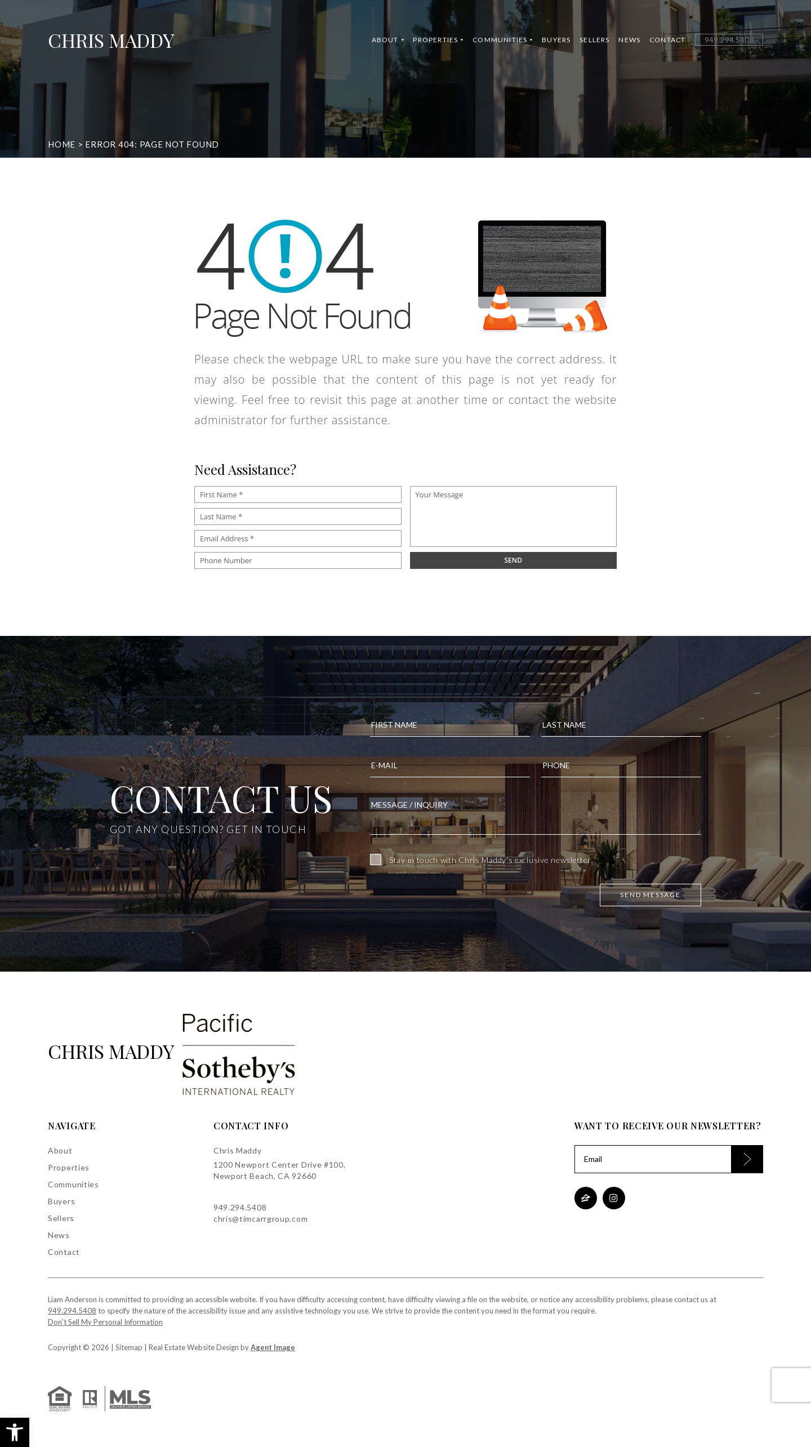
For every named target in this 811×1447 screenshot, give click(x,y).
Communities (503, 41)
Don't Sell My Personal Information (105, 1321)
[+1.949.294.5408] (729, 40)
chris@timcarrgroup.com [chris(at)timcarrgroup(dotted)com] (260, 1218)
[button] (14, 1432)
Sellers (594, 41)
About (387, 41)
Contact (667, 41)
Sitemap (128, 1347)
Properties (438, 41)
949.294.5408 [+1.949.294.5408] (239, 1207)
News (629, 41)
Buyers (556, 41)
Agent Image (273, 1347)
